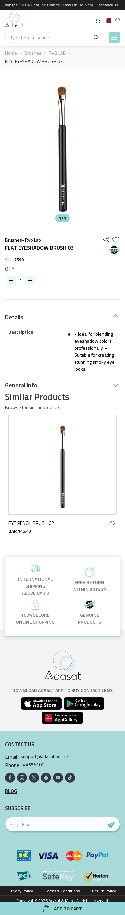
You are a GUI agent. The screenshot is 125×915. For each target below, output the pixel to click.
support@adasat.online (44, 756)
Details (14, 317)
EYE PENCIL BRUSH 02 (35, 523)
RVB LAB (57, 52)
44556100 (33, 764)
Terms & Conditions (62, 891)
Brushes (32, 52)
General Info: (22, 385)
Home (11, 52)
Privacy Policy (21, 891)
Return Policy (104, 891)
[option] (62, 147)
